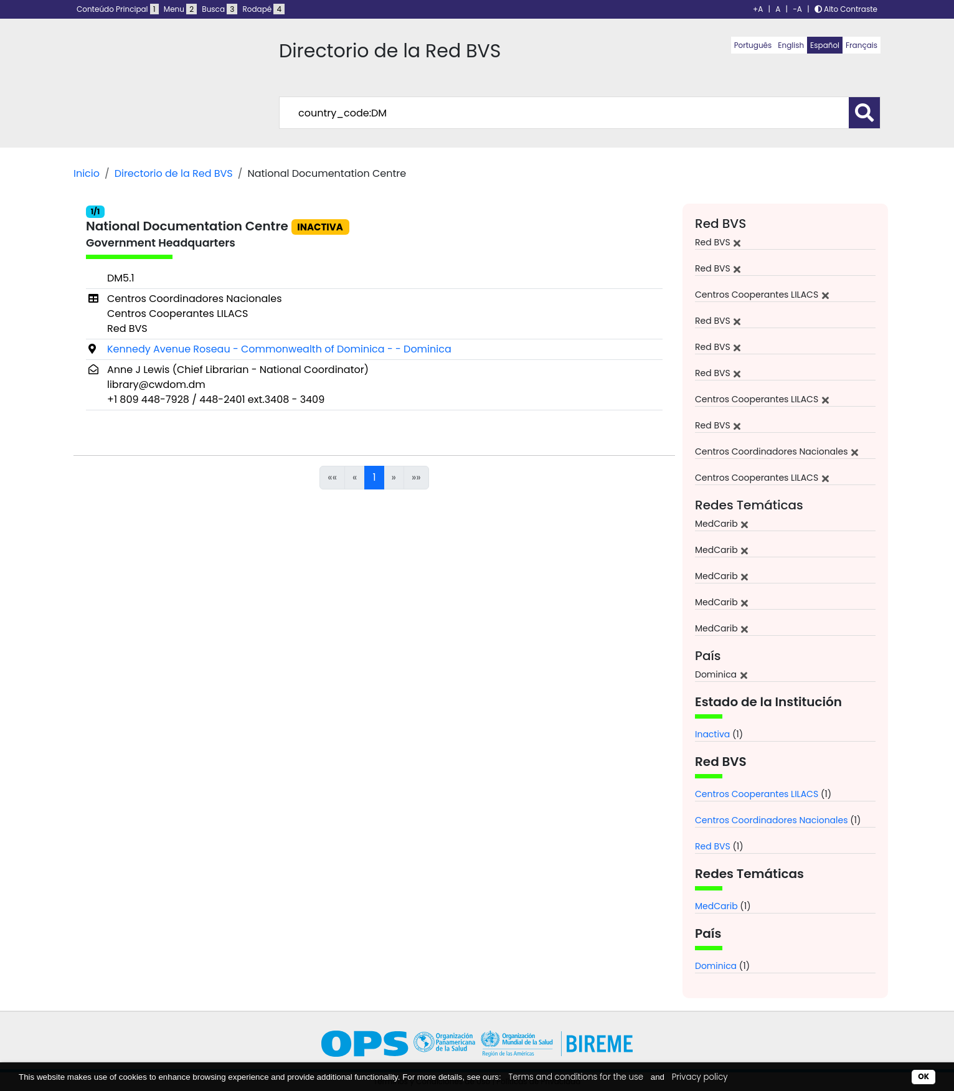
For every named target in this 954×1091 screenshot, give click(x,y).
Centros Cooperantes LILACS (756, 794)
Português (753, 45)
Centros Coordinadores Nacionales (771, 820)
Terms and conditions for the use (575, 1077)
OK (923, 1076)
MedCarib (716, 906)
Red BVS (712, 846)
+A (758, 9)
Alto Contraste (846, 9)
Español (824, 45)
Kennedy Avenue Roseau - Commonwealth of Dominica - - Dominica (279, 349)
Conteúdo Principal (118, 9)
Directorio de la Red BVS (174, 173)
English (791, 45)
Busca (219, 9)
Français (861, 45)
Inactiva (712, 734)
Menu (180, 9)
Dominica (716, 966)
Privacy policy (700, 1077)
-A (797, 9)
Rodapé (264, 9)
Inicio (86, 173)
